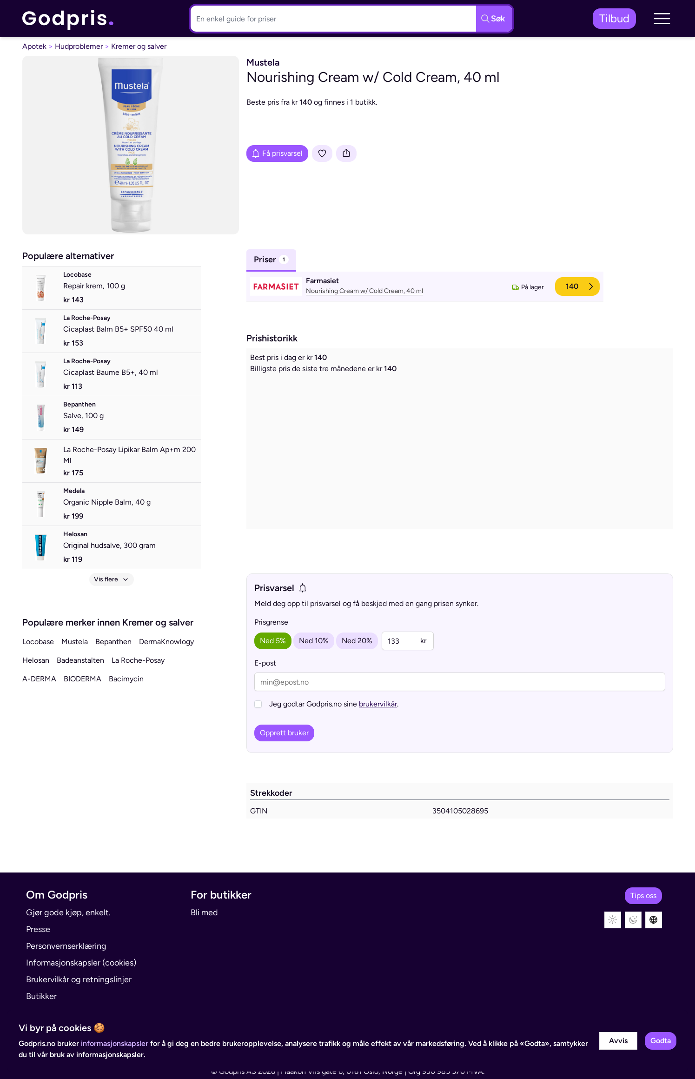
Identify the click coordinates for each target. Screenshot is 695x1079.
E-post (265, 663)
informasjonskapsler (114, 1043)
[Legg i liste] (322, 153)
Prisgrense (271, 622)
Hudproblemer (79, 46)
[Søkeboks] (331, 19)
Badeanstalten (80, 660)
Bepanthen (113, 641)
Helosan (35, 660)
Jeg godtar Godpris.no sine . (333, 703)
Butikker (41, 996)
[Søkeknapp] (494, 19)
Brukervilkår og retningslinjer (79, 979)
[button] (662, 18)
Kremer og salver (138, 46)
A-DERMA (39, 678)
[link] (68, 19)
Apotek (34, 46)
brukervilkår (378, 703)
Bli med (204, 912)
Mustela (74, 641)
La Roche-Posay (138, 660)
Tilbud (614, 18)
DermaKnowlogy (166, 641)
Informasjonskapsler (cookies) (81, 963)
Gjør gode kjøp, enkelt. (68, 912)
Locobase (38, 641)
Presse (38, 929)
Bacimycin (126, 678)
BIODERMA (82, 678)
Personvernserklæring (66, 946)
